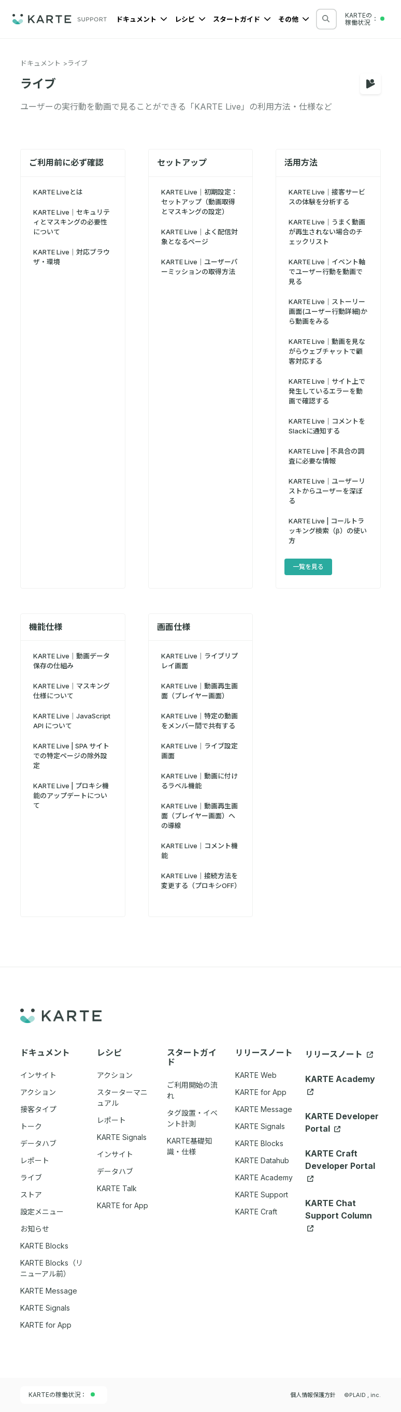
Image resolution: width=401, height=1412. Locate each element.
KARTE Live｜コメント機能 (199, 851)
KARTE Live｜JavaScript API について (71, 721)
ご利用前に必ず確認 (66, 162)
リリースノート (339, 1054)
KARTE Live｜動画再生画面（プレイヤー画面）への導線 (199, 816)
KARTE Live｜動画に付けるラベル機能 (199, 781)
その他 (293, 19)
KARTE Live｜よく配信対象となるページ (199, 237)
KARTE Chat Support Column (338, 1215)
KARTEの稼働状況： (61, 1395)
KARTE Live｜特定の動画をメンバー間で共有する (199, 721)
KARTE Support (261, 1194)
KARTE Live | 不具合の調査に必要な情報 (326, 456)
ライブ (77, 63)
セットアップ (182, 162)
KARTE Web (256, 1075)
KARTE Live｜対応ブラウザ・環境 (71, 257)
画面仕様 (173, 627)
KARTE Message (263, 1109)
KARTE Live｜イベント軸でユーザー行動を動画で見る (327, 272)
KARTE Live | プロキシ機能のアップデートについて (71, 795)
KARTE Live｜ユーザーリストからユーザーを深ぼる (327, 491)
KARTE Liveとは (58, 192)
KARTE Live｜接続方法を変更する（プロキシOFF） (200, 881)
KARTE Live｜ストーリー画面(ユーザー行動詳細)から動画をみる (328, 311)
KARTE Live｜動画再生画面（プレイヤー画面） (199, 691)
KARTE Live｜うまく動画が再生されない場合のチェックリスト (327, 232)
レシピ (190, 19)
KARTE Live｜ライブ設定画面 (199, 751)
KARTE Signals (260, 1126)
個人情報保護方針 (313, 1395)
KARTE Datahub (262, 1160)
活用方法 (301, 162)
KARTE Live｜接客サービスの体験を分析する (327, 197)
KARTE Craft (256, 1211)
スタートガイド (242, 19)
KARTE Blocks (259, 1143)
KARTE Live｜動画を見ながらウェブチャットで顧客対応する (327, 351)
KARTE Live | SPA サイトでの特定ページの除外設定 (71, 756)
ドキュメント (141, 19)
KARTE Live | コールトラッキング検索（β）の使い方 (328, 531)
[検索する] (326, 18)
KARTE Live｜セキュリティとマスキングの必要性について (71, 222)
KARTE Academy (264, 1177)
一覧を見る (308, 566)
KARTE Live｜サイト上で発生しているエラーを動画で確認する (327, 391)
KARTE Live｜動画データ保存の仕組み (71, 661)
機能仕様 (45, 627)
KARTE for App (261, 1092)
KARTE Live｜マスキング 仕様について (71, 691)
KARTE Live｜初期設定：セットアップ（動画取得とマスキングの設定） (199, 202)
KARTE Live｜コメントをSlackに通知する (327, 426)
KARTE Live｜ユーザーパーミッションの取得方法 (199, 267)
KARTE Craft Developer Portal (340, 1165)
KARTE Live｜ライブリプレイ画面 (199, 661)
